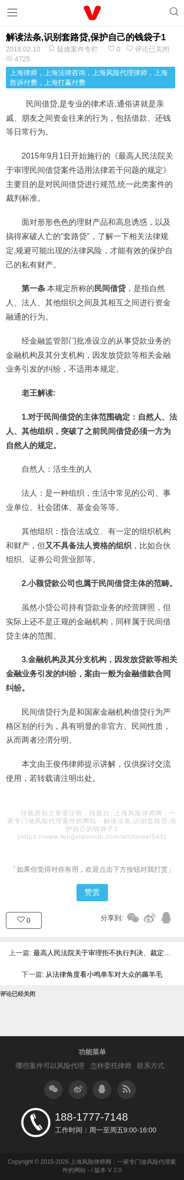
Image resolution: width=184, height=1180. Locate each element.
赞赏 (92, 892)
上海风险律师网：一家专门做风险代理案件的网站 (92, 817)
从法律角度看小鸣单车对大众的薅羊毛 (104, 974)
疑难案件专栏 (77, 49)
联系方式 (150, 1066)
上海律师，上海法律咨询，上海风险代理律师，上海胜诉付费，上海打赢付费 (89, 77)
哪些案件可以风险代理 (50, 1066)
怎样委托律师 (110, 1066)
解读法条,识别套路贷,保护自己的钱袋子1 (86, 37)
